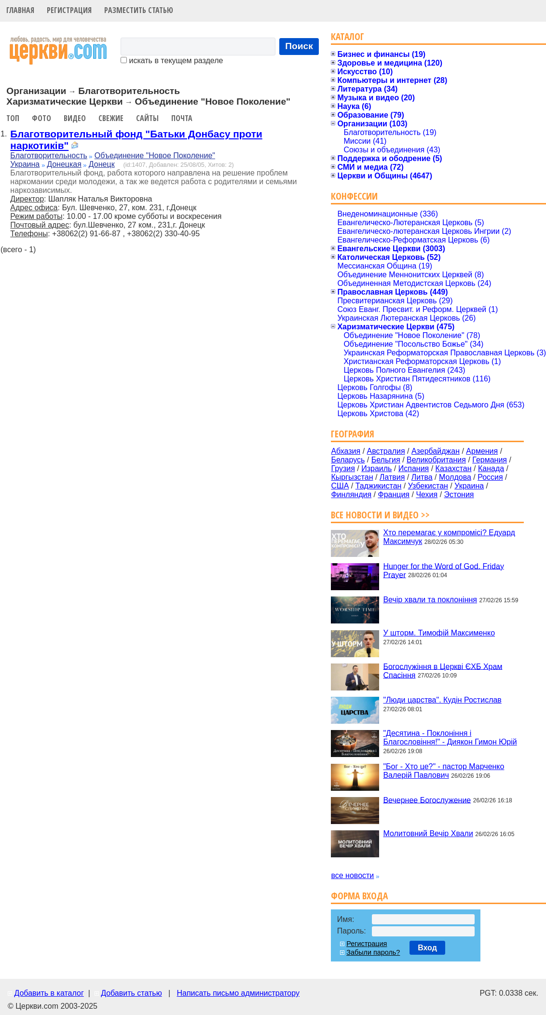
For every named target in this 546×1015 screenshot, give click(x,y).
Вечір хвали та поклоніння (430, 599)
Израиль (376, 468)
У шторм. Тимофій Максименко (439, 633)
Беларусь (348, 460)
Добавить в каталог (48, 993)
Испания (413, 468)
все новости (352, 875)
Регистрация (69, 10)
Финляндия (351, 494)
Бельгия (385, 460)
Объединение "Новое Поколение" (155, 155)
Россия (490, 477)
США (340, 486)
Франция (394, 494)
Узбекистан (428, 486)
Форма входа (359, 895)
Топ (12, 118)
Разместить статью (138, 10)
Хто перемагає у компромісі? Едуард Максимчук (449, 536)
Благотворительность (48, 155)
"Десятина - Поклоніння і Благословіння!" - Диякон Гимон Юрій (450, 737)
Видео (75, 118)
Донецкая (64, 164)
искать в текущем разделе (172, 60)
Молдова (455, 477)
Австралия (386, 451)
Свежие (110, 118)
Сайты (147, 118)
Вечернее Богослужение (427, 800)
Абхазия (345, 451)
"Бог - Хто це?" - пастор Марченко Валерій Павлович (443, 770)
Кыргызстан (352, 477)
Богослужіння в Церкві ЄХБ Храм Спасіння (442, 670)
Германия (489, 460)
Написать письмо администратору (238, 993)
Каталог (347, 36)
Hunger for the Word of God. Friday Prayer (443, 570)
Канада (491, 468)
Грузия (343, 468)
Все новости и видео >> (380, 514)
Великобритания (436, 460)
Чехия (426, 494)
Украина (25, 164)
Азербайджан (435, 451)
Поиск (299, 46)
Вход (427, 948)
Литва (422, 477)
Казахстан (454, 468)
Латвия (392, 477)
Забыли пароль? (373, 952)
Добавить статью (131, 993)
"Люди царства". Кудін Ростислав (442, 700)
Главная (20, 10)
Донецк (102, 164)
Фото (41, 118)
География (352, 433)
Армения (482, 451)
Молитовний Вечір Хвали (428, 833)
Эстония (459, 494)
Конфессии (354, 196)
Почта (181, 118)
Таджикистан (378, 486)
